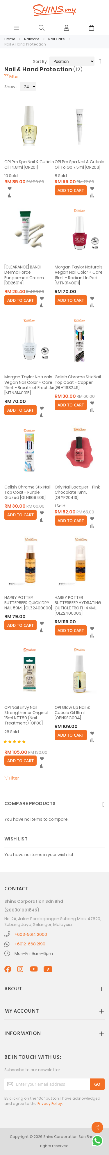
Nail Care (57, 39)
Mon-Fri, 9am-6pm (34, 953)
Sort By (40, 61)
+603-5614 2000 (31, 934)
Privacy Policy (49, 1103)
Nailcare (32, 39)
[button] (9, 188)
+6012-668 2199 (30, 944)
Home (10, 39)
